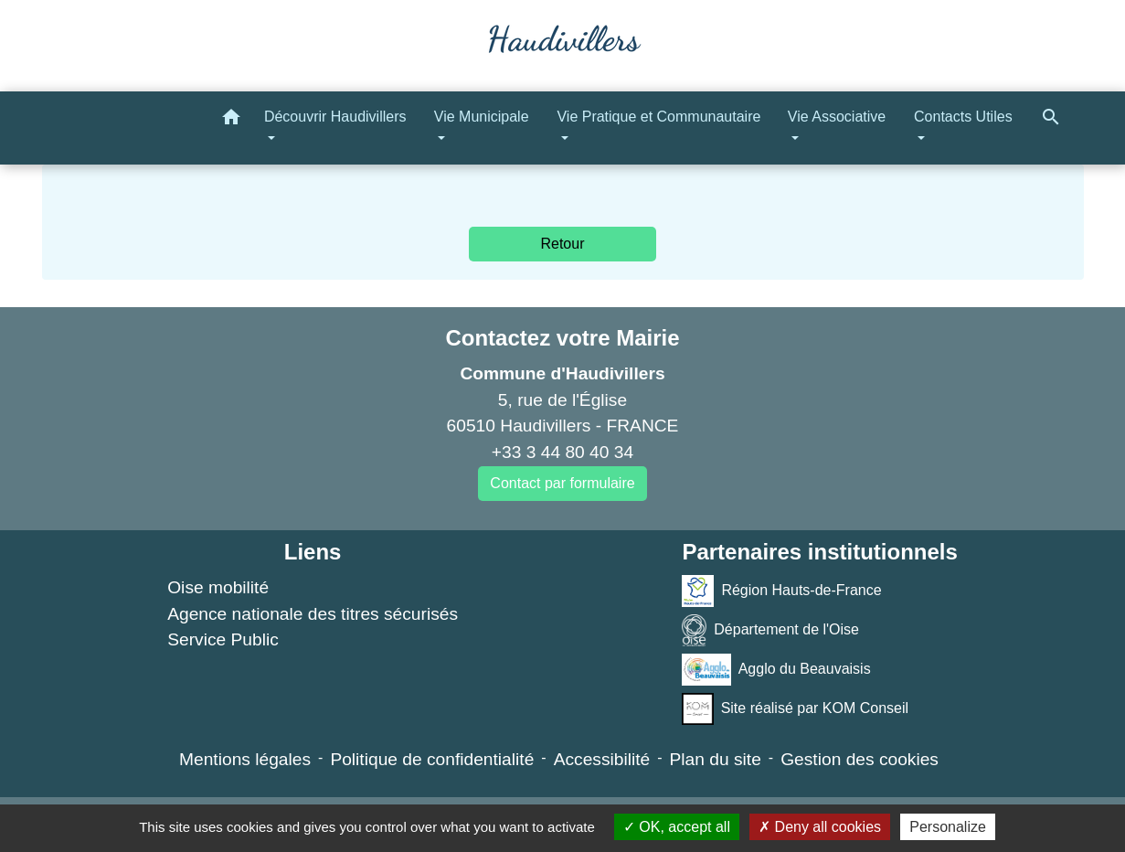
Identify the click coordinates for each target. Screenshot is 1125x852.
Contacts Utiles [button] (963, 116)
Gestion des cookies (859, 759)
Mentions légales (245, 759)
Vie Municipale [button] (481, 116)
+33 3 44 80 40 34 (562, 452)
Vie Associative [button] (837, 116)
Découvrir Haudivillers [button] (335, 116)
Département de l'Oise (770, 630)
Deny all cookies (820, 827)
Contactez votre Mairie (562, 337)
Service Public (223, 639)
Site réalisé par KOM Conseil (795, 709)
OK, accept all (676, 827)
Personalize (947, 827)
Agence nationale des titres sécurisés (312, 613)
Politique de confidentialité (432, 759)
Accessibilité (602, 759)
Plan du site (715, 759)
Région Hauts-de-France (781, 591)
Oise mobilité (218, 587)
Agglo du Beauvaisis (776, 670)
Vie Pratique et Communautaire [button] (658, 116)
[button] (231, 120)
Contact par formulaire (562, 483)
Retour (562, 243)
